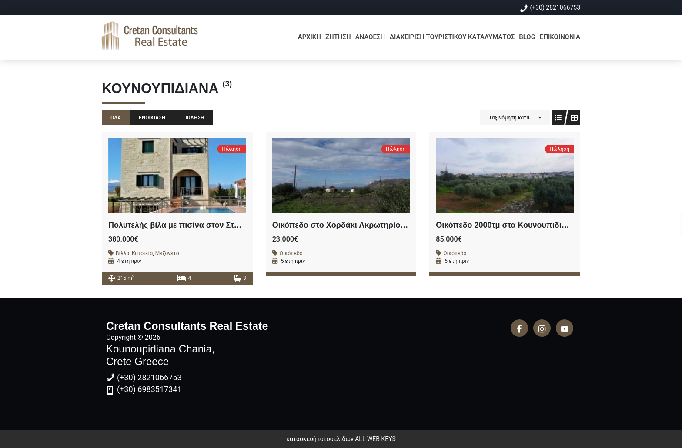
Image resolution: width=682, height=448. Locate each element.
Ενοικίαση (152, 118)
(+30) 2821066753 (555, 7)
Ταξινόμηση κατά (509, 118)
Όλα (115, 118)
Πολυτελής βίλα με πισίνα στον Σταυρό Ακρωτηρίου (204, 225)
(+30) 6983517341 (149, 389)
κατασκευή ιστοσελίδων (320, 438)
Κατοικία (142, 253)
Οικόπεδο (291, 253)
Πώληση (193, 118)
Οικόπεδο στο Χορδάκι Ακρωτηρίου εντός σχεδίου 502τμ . (380, 225)
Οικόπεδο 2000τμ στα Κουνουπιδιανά (505, 225)
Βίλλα (123, 253)
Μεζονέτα (167, 253)
